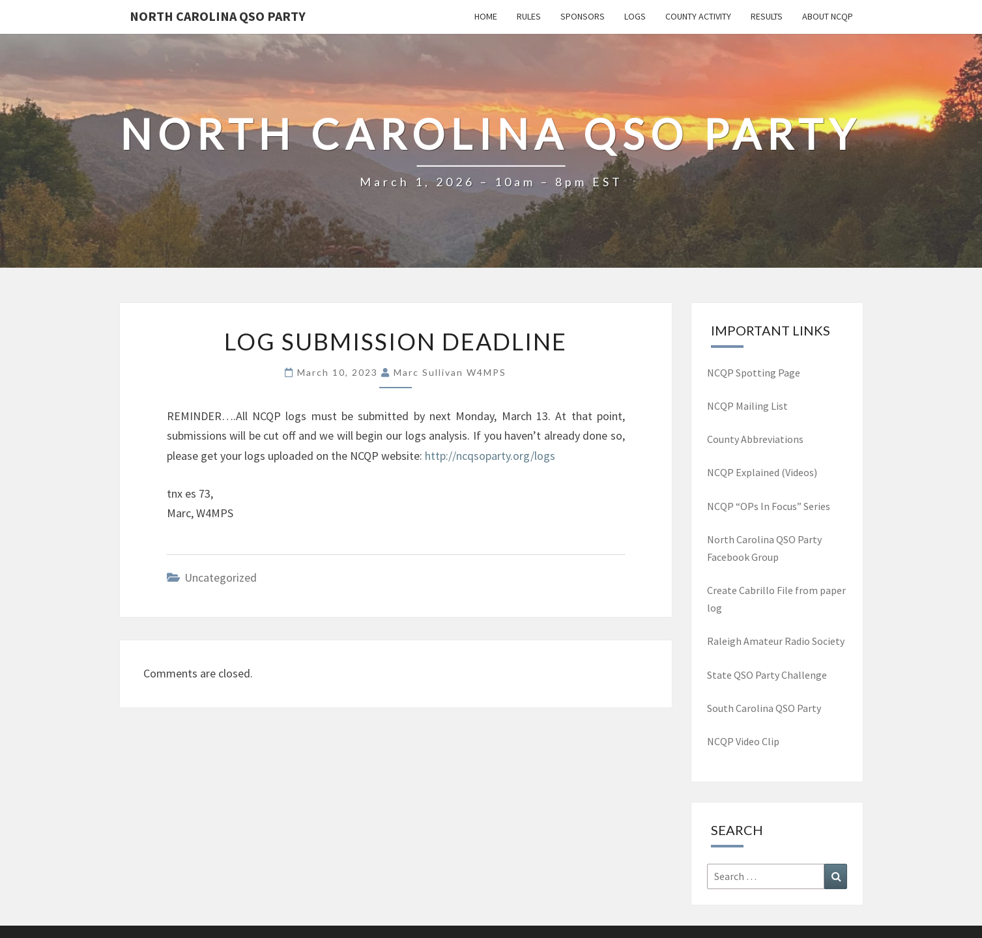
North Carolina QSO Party (218, 16)
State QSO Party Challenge (767, 674)
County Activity (698, 16)
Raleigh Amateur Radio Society (776, 640)
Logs (635, 16)
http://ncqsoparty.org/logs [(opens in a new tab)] (490, 455)
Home (485, 16)
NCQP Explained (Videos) (762, 472)
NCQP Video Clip (743, 741)
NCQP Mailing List (748, 405)
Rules (529, 16)
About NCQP (827, 16)
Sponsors (582, 16)
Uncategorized (220, 577)
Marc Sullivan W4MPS (450, 372)
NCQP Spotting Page (753, 372)
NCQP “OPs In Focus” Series (768, 506)
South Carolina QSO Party (764, 708)
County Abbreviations (755, 439)
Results (767, 16)
